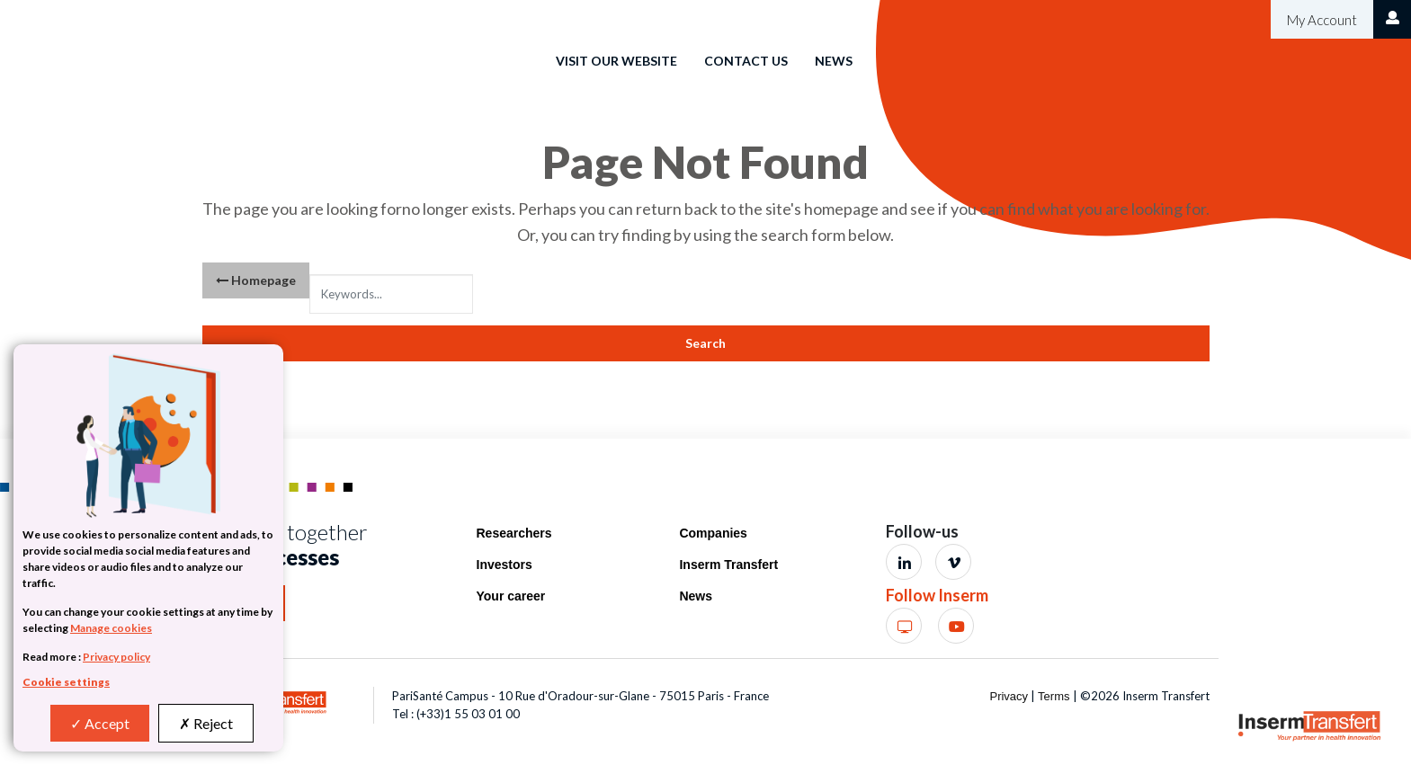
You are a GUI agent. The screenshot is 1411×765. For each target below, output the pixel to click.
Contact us (746, 60)
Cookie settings (66, 682)
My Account (1320, 20)
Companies (712, 533)
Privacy (1008, 696)
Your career (511, 596)
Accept (99, 723)
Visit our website (616, 60)
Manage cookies (111, 628)
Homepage (256, 280)
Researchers (514, 533)
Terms (1053, 696)
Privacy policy (116, 656)
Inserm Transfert (728, 564)
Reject (206, 723)
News (834, 60)
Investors (504, 564)
